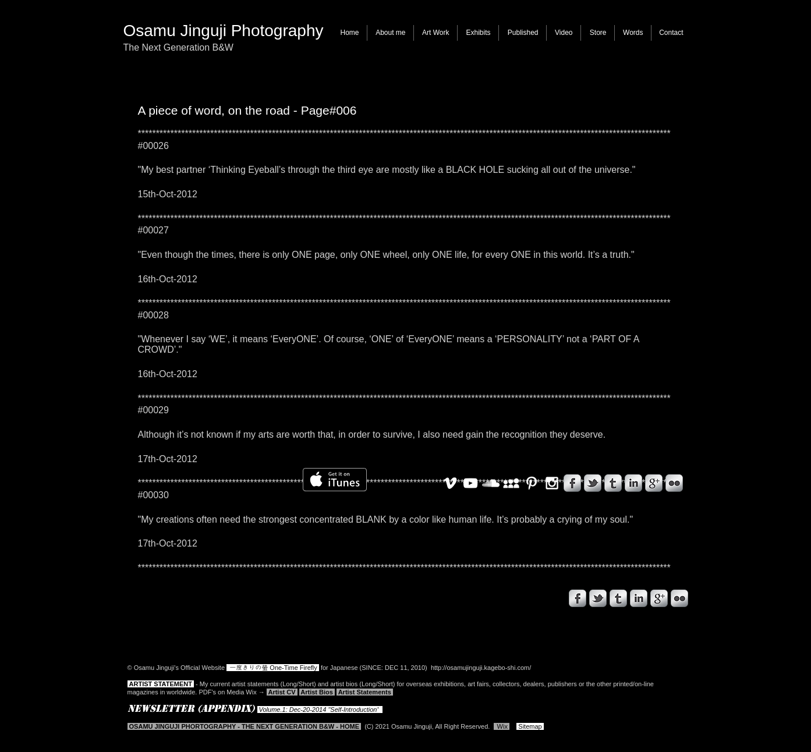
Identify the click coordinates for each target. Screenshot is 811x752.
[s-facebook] (577, 598)
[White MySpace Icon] (511, 483)
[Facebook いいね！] (194, 601)
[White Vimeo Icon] (450, 483)
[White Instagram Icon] (552, 483)
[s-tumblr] (618, 598)
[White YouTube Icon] (470, 483)
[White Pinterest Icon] (531, 483)
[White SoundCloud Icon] (491, 483)
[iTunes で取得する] (335, 479)
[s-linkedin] (638, 598)
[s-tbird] (598, 598)
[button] (435, 33)
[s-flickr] (679, 598)
